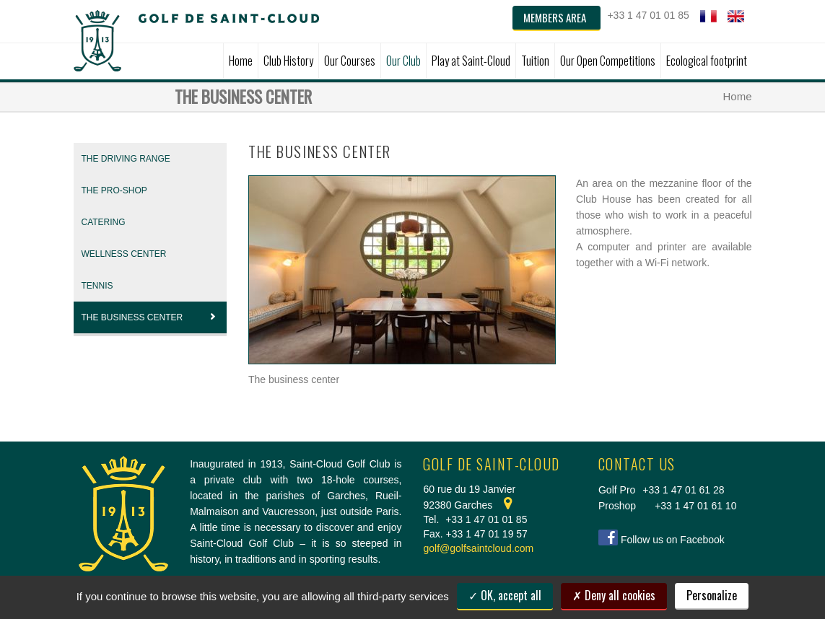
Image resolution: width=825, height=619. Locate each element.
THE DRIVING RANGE (126, 159)
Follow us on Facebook (673, 539)
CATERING (104, 222)
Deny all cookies (613, 595)
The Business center (150, 317)
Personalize (711, 595)
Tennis (97, 286)
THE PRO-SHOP (114, 190)
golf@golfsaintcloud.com (478, 548)
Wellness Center (124, 254)
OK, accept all (504, 595)
